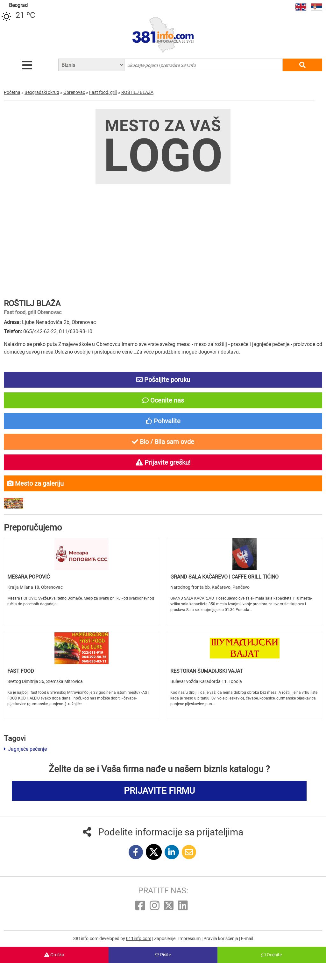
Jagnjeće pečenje (25, 749)
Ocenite (271, 954)
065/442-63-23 (40, 331)
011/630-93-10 (75, 331)
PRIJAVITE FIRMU (159, 790)
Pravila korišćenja (221, 938)
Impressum (190, 938)
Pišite (163, 954)
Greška (54, 954)
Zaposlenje (165, 938)
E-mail (247, 938)
